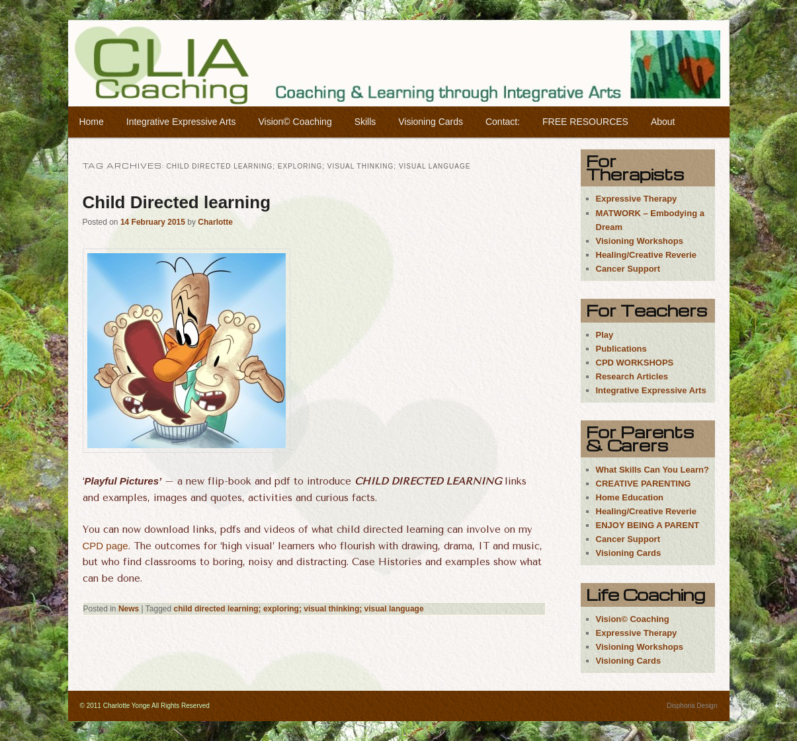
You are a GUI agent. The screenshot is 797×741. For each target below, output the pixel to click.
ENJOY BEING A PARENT (648, 525)
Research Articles (632, 376)
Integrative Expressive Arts (181, 121)
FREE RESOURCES (585, 121)
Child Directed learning (177, 202)
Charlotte (215, 222)
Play (605, 335)
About (663, 121)
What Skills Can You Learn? (652, 470)
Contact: (502, 121)
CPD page (105, 545)
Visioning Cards (430, 121)
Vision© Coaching (294, 121)
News (128, 608)
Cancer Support (628, 269)
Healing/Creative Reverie (646, 255)
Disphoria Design (692, 705)
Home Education (630, 497)
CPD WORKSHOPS (635, 363)
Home (91, 121)
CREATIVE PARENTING (643, 483)
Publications (621, 349)
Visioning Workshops (639, 241)
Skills (365, 121)
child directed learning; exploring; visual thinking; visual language (299, 608)
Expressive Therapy (636, 199)
